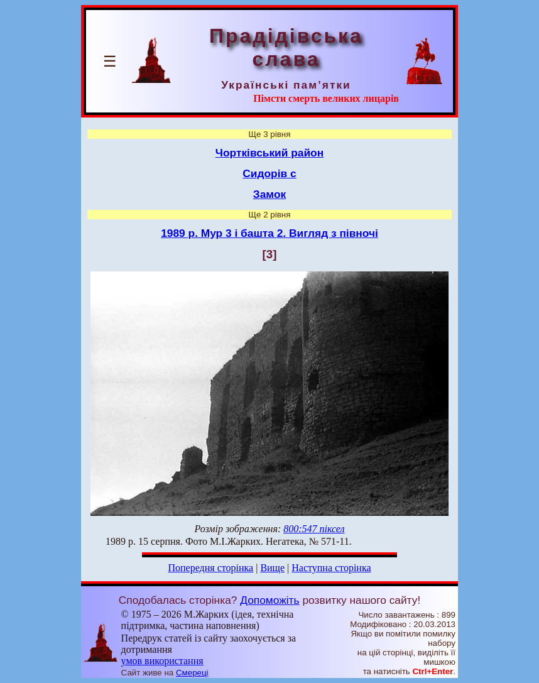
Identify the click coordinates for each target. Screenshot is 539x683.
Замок (269, 194)
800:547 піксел (313, 528)
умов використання (162, 660)
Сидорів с (269, 173)
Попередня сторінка (210, 567)
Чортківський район (269, 152)
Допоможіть (269, 600)
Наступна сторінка (331, 567)
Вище (272, 567)
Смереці (192, 672)
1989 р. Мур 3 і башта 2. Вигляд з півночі (269, 233)
